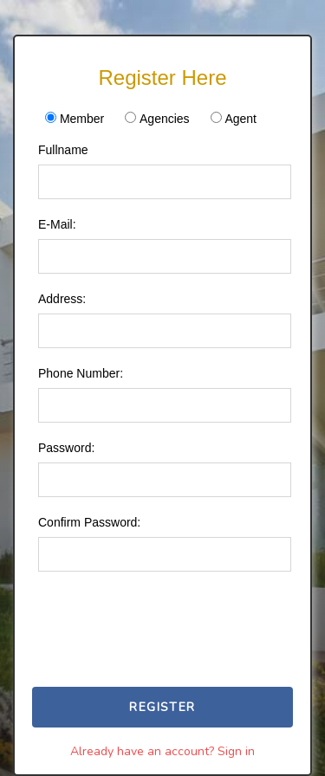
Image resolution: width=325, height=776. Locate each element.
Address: (62, 299)
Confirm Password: (89, 522)
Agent (240, 119)
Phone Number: (80, 373)
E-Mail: (57, 224)
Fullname (63, 150)
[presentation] (177, 609)
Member (82, 119)
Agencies (165, 119)
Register (162, 707)
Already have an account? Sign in (162, 751)
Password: (66, 448)
